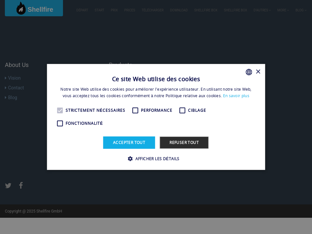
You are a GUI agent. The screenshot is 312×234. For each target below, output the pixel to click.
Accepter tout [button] (129, 142)
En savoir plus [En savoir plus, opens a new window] (236, 95)
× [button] (258, 71)
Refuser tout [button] (184, 142)
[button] (155, 158)
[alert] (156, 117)
